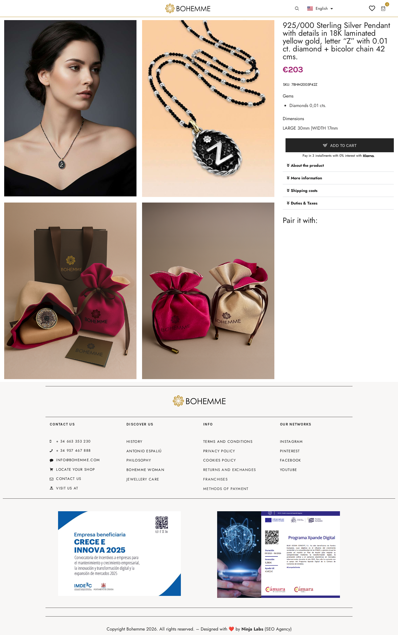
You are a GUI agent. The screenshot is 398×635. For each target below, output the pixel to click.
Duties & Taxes (304, 203)
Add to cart (343, 145)
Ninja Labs (252, 629)
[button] (338, 165)
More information (306, 178)
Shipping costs (304, 190)
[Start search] (297, 8)
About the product (307, 165)
